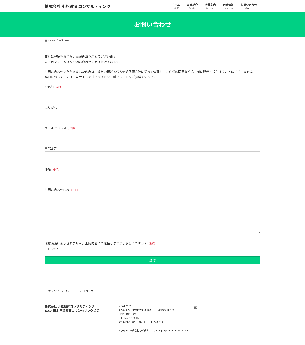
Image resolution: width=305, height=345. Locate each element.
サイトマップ (86, 298)
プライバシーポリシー (109, 77)
